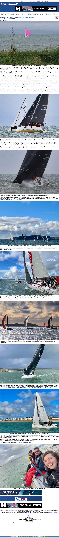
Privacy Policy (33, 513)
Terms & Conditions (27, 513)
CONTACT (55, 14)
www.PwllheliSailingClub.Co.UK (26, 442)
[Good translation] (27, 521)
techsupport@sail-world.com (52, 512)
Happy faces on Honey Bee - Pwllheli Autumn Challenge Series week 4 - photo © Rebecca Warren (29, 488)
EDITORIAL (8, 14)
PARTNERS (33, 14)
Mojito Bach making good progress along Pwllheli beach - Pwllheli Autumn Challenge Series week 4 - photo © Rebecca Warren (29, 433)
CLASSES (17, 14)
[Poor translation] (31, 521)
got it (48, 536)
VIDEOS (28, 14)
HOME (2, 14)
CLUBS (13, 14)
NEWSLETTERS (40, 14)
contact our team (26, 512)
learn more (44, 536)
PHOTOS (23, 14)
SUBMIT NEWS (48, 14)
